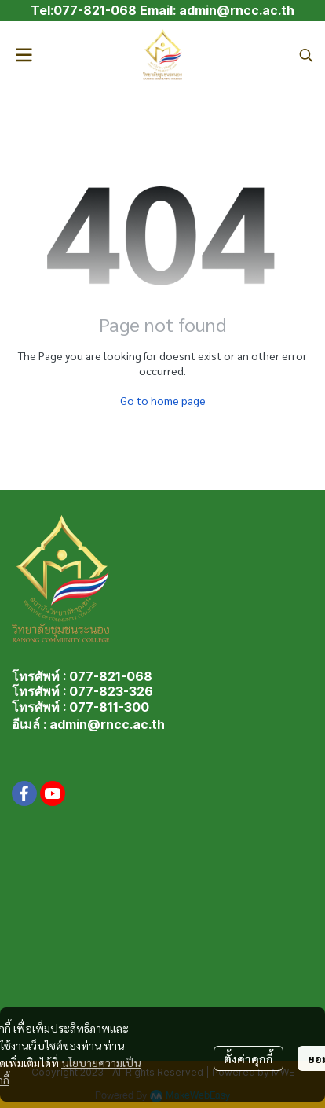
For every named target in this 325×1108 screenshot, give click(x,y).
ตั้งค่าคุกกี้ (248, 1058)
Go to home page (163, 400)
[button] (306, 55)
